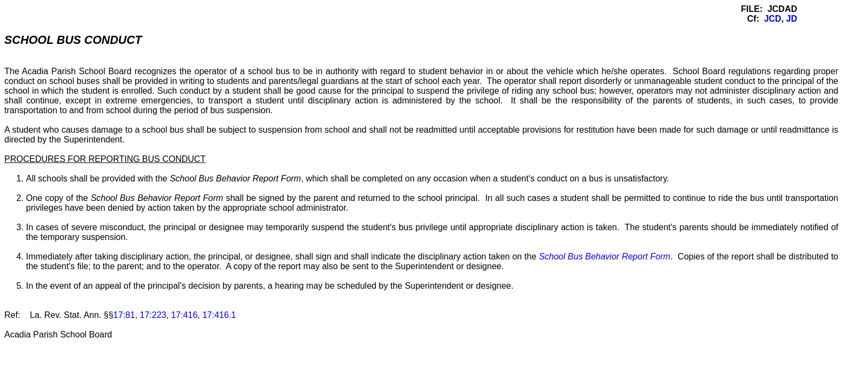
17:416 (184, 315)
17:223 (153, 315)
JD (791, 18)
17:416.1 (219, 315)
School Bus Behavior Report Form (604, 256)
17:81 (124, 315)
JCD (772, 18)
